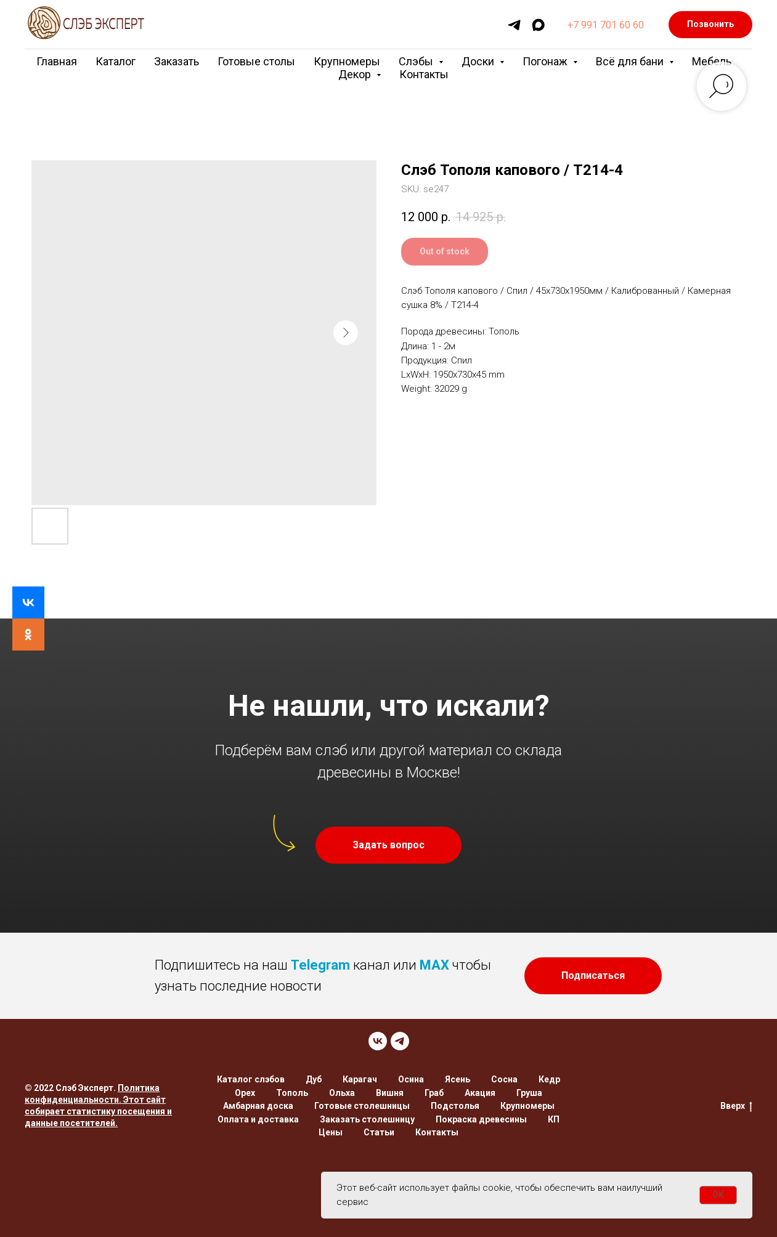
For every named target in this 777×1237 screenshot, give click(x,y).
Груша (529, 1093)
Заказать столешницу (367, 1119)
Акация (480, 1093)
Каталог (116, 61)
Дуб (314, 1079)
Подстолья (455, 1106)
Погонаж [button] (546, 61)
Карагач (360, 1079)
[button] (388, 845)
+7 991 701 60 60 (605, 25)
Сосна (504, 1079)
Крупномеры (347, 61)
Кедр (549, 1079)
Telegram (320, 965)
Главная (56, 61)
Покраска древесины (481, 1119)
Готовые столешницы (362, 1106)
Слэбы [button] (417, 61)
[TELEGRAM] (400, 1041)
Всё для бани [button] (631, 61)
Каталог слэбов (251, 1079)
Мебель (711, 61)
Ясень (457, 1079)
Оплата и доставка (258, 1119)
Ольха (342, 1093)
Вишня (390, 1093)
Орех (245, 1093)
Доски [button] (479, 61)
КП (553, 1119)
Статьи (379, 1132)
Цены (331, 1132)
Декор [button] (355, 74)
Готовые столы (256, 61)
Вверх (736, 1106)
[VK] (377, 1041)
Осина (411, 1079)
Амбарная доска (258, 1106)
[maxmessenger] (538, 25)
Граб (434, 1093)
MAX (434, 965)
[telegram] (514, 25)
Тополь (292, 1093)
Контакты (424, 74)
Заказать (176, 61)
